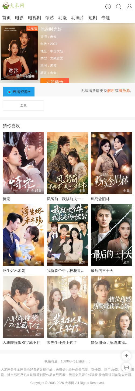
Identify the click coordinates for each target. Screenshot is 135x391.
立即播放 (54, 82)
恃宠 (6, 199)
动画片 (77, 17)
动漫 (62, 17)
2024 (53, 44)
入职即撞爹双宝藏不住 (21, 342)
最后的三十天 (102, 270)
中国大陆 (56, 51)
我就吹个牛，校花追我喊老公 (71, 270)
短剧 (92, 17)
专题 (105, 17)
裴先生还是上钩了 (62, 342)
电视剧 (34, 17)
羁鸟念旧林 (100, 199)
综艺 (49, 17)
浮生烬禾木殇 (14, 270)
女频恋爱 (56, 58)
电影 (19, 17)
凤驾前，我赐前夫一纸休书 (69, 199)
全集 (23, 105)
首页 (6, 17)
